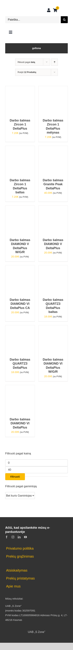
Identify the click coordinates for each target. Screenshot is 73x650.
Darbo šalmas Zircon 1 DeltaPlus (20, 124)
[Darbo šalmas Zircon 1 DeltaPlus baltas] (20, 148)
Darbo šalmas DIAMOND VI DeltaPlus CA (20, 304)
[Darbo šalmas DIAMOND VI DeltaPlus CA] (20, 267)
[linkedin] (19, 537)
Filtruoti (15, 476)
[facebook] (6, 537)
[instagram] (12, 537)
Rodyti (27, 72)
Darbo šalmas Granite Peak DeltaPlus (53, 184)
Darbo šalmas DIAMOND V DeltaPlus (53, 244)
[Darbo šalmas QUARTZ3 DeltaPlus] (20, 327)
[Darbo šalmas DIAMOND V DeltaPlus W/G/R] (20, 207)
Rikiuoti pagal (26, 62)
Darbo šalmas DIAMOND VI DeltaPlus (20, 423)
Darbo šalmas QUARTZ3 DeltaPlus (20, 363)
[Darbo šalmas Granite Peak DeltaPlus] (53, 148)
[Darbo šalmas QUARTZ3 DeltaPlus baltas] (53, 267)
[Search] (64, 19)
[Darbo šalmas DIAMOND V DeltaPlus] (53, 207)
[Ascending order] (54, 62)
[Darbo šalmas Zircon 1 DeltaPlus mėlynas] (53, 88)
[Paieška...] (33, 19)
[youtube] (25, 537)
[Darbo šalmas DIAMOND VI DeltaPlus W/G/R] (53, 327)
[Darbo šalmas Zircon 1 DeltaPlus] (20, 88)
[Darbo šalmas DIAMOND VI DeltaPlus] (20, 387)
